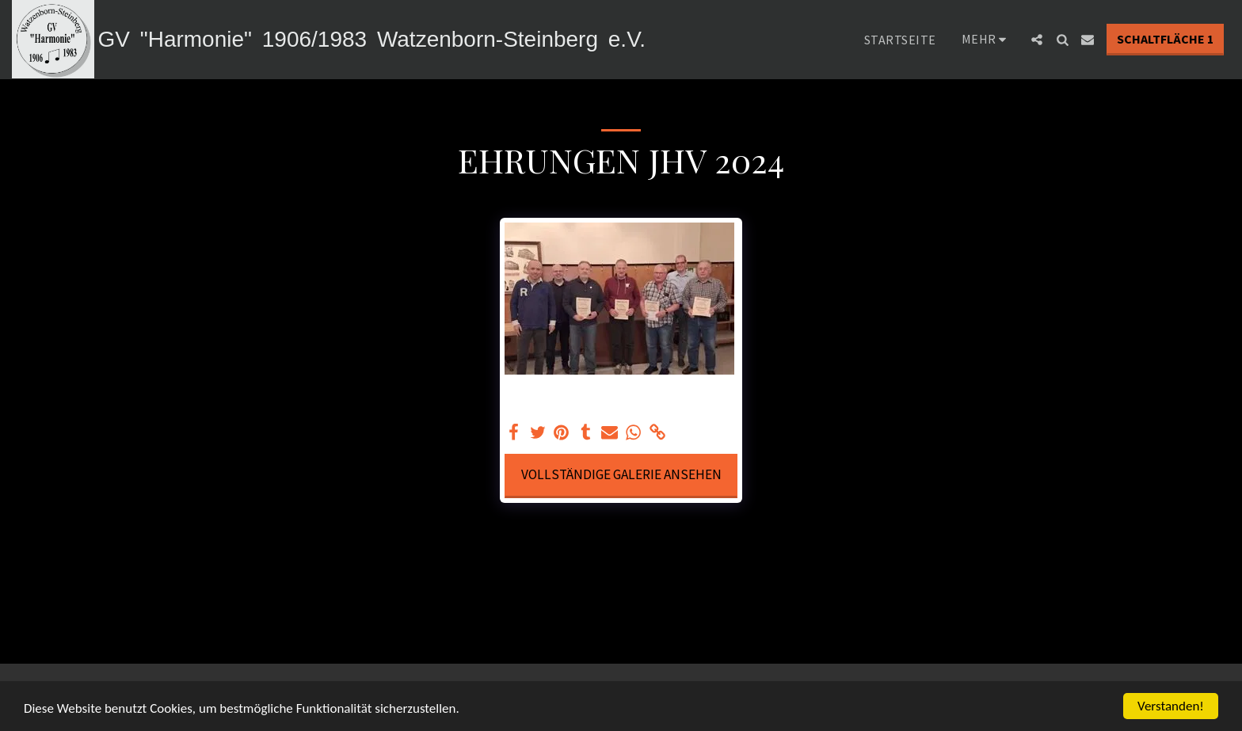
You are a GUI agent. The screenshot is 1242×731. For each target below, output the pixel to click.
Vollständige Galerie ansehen (621, 474)
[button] (1037, 39)
